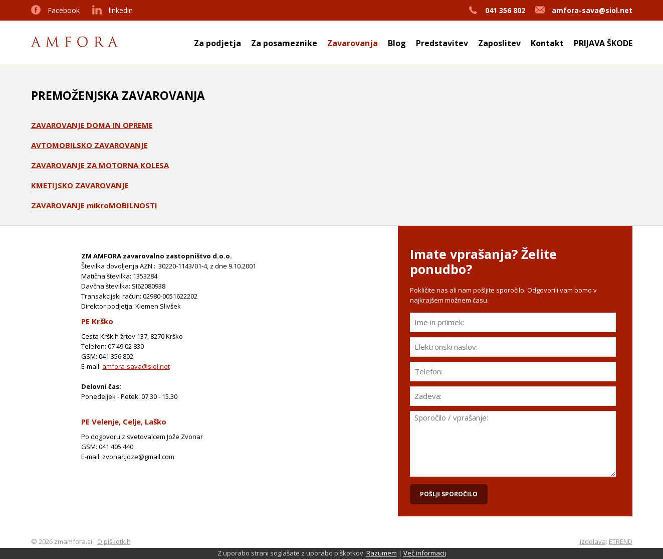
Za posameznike (284, 43)
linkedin (121, 10)
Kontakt (547, 43)
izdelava (593, 541)
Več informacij (424, 552)
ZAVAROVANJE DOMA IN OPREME (92, 125)
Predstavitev (442, 43)
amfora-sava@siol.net (136, 366)
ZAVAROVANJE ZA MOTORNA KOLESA (100, 165)
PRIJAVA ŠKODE (603, 43)
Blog (397, 43)
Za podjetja (217, 43)
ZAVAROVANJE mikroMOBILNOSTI (94, 205)
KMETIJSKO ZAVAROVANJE (80, 185)
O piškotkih (114, 541)
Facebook (64, 10)
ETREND (620, 541)
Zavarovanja (352, 43)
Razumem (381, 552)
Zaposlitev (499, 43)
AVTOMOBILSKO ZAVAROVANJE (89, 145)
